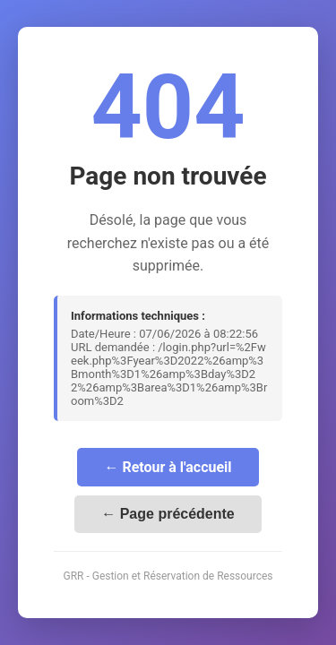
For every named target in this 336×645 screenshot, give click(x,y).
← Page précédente (168, 513)
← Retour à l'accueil (167, 467)
